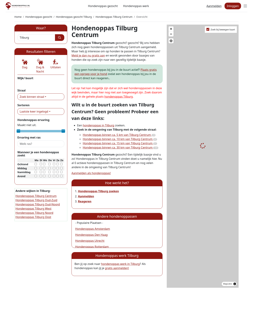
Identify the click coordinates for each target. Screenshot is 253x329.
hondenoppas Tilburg (118, 96)
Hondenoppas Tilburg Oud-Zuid (36, 200)
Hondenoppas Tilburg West (33, 208)
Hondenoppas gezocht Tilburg (74, 16)
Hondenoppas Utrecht (89, 241)
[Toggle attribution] (235, 284)
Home (18, 16)
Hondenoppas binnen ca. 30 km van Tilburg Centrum (120, 147)
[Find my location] (171, 40)
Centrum (23, 83)
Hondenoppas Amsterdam (92, 229)
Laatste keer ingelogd (34, 111)
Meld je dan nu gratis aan (88, 55)
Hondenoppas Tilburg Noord (34, 213)
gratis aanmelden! (117, 268)
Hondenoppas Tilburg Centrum (114, 16)
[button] (24, 64)
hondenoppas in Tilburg (98, 125)
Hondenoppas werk (136, 6)
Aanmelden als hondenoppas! (91, 173)
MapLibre (227, 284)
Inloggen (233, 6)
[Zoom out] (171, 34)
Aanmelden (214, 6)
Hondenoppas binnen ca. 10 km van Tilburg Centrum (120, 139)
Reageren (84, 201)
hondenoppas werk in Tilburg (120, 264)
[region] (203, 156)
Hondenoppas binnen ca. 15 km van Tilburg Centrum (120, 143)
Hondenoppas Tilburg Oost (33, 217)
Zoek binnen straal (32, 97)
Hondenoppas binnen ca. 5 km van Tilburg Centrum (119, 135)
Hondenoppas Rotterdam (92, 247)
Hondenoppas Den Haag (91, 235)
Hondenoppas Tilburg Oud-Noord (37, 204)
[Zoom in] (171, 28)
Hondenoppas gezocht (103, 6)
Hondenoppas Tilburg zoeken (98, 191)
